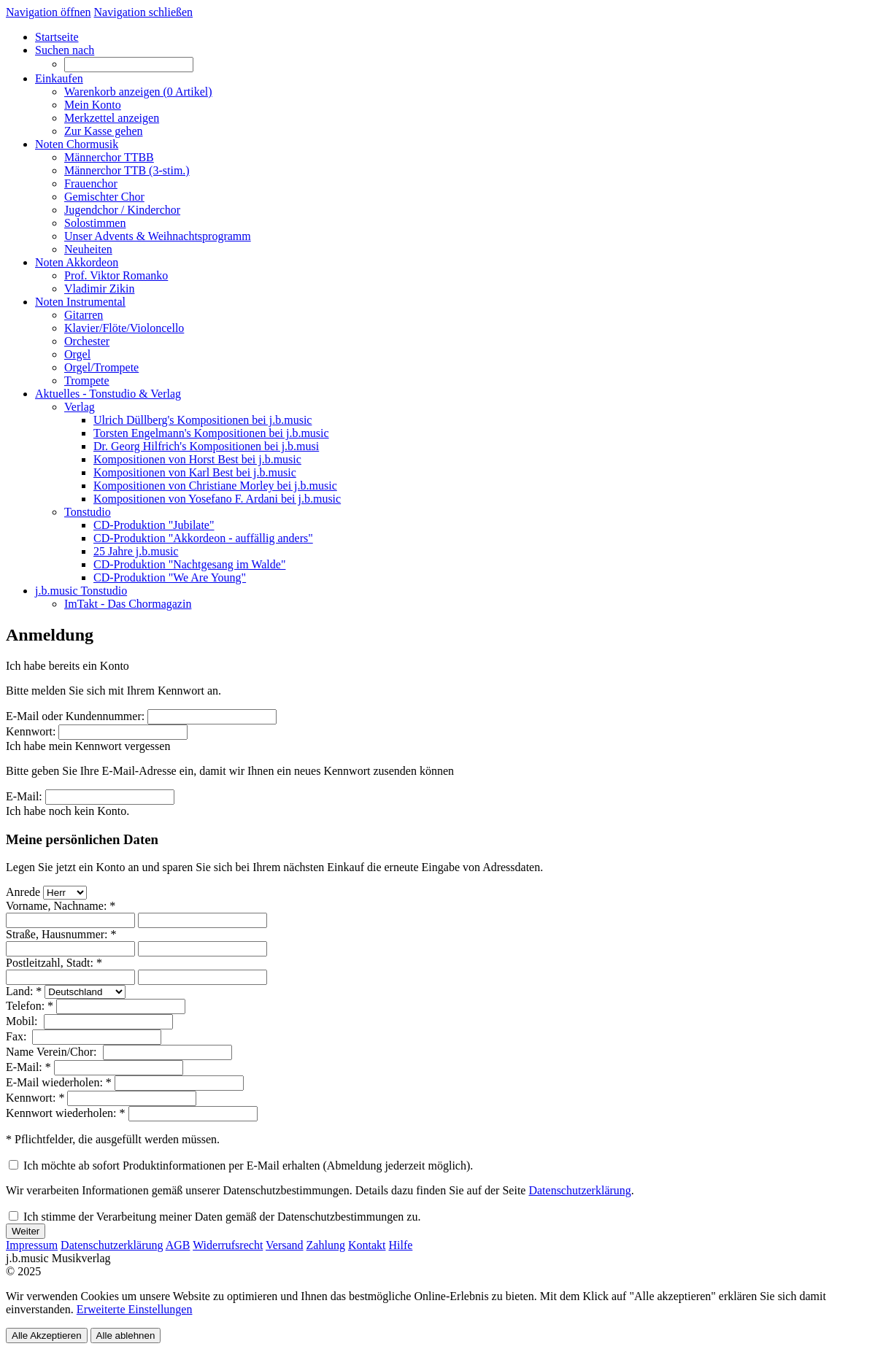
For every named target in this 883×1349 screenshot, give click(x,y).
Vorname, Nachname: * (60, 906)
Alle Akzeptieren (47, 1335)
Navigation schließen (143, 12)
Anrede (23, 892)
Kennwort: (30, 731)
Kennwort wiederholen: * (66, 1113)
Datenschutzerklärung (579, 1190)
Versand (285, 1245)
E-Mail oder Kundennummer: (75, 716)
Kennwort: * (35, 1097)
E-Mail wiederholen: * (59, 1082)
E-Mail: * (28, 1067)
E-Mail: (24, 796)
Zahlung (325, 1245)
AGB (178, 1245)
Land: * (24, 991)
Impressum (32, 1245)
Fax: (17, 1036)
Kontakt (367, 1245)
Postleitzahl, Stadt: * (54, 962)
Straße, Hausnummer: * (61, 934)
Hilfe (400, 1245)
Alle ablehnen (125, 1335)
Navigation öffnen (48, 12)
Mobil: (23, 1021)
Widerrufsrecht (228, 1245)
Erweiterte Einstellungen (135, 1309)
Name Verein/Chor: (53, 1051)
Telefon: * (29, 1006)
